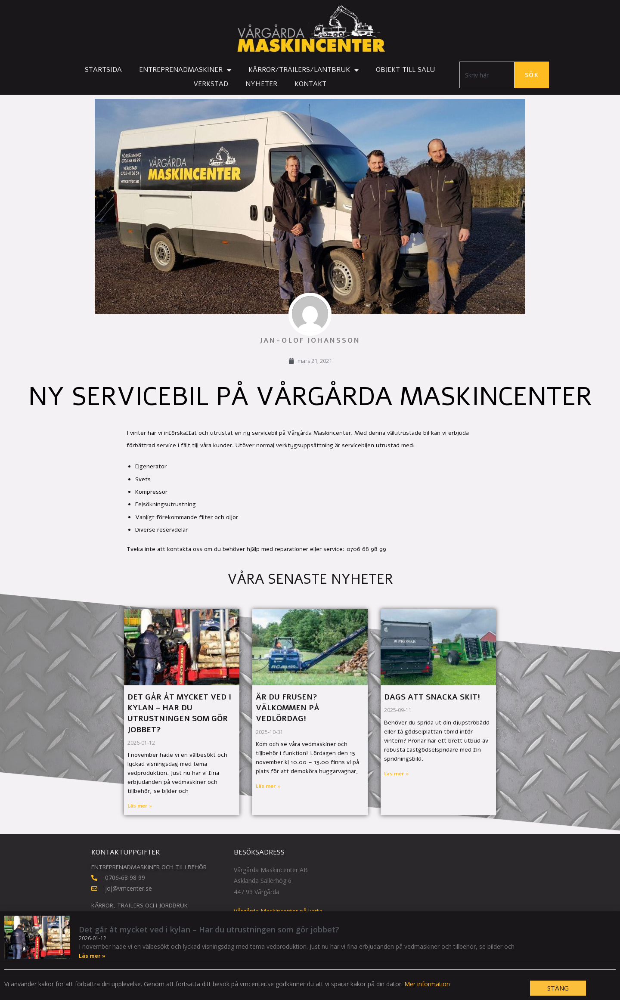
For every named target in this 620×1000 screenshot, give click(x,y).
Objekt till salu (405, 69)
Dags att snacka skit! (432, 697)
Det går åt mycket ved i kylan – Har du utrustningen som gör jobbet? (179, 713)
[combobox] (487, 75)
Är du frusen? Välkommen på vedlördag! (287, 708)
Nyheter (261, 84)
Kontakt (310, 84)
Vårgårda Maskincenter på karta (278, 911)
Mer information (427, 995)
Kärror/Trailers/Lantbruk (303, 70)
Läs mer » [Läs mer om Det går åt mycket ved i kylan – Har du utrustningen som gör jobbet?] (139, 805)
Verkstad (210, 84)
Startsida (103, 69)
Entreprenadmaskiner (185, 70)
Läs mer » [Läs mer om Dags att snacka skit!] (396, 773)
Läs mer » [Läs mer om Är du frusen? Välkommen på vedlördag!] (268, 786)
